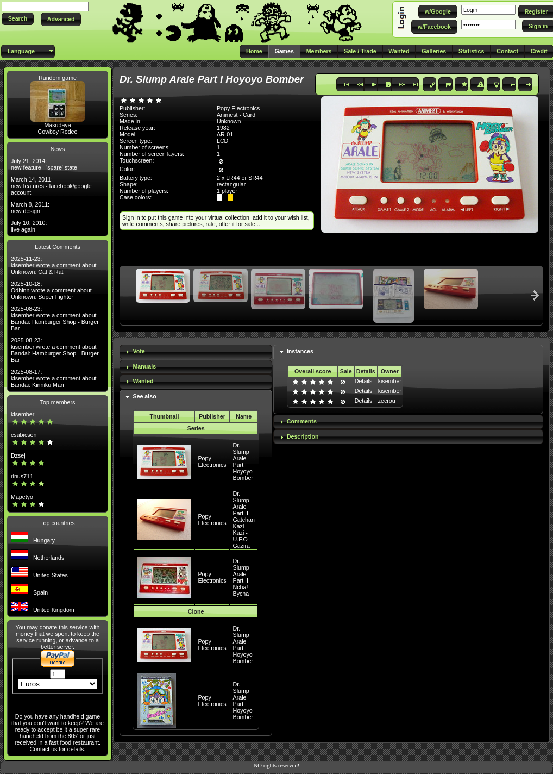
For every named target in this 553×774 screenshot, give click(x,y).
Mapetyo (22, 497)
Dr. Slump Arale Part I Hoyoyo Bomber (243, 461)
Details (364, 381)
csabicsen (23, 435)
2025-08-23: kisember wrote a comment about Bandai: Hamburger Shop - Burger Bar (55, 318)
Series (196, 428)
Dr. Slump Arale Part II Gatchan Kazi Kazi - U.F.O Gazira (244, 519)
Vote (138, 351)
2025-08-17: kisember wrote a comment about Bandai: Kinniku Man (54, 378)
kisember (22, 414)
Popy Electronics (212, 461)
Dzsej (18, 455)
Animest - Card (236, 114)
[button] (18, 19)
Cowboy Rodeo (58, 131)
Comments (302, 421)
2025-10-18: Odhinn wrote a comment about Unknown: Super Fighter (51, 290)
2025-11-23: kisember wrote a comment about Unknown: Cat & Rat (54, 265)
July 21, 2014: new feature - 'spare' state (44, 164)
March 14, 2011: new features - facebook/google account (51, 186)
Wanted (143, 381)
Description (303, 436)
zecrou (386, 400)
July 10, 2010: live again (29, 226)
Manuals (144, 366)
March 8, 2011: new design (30, 207)
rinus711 (22, 476)
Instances (300, 351)
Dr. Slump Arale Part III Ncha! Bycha (241, 577)
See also (144, 396)
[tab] (196, 352)
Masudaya (57, 125)
